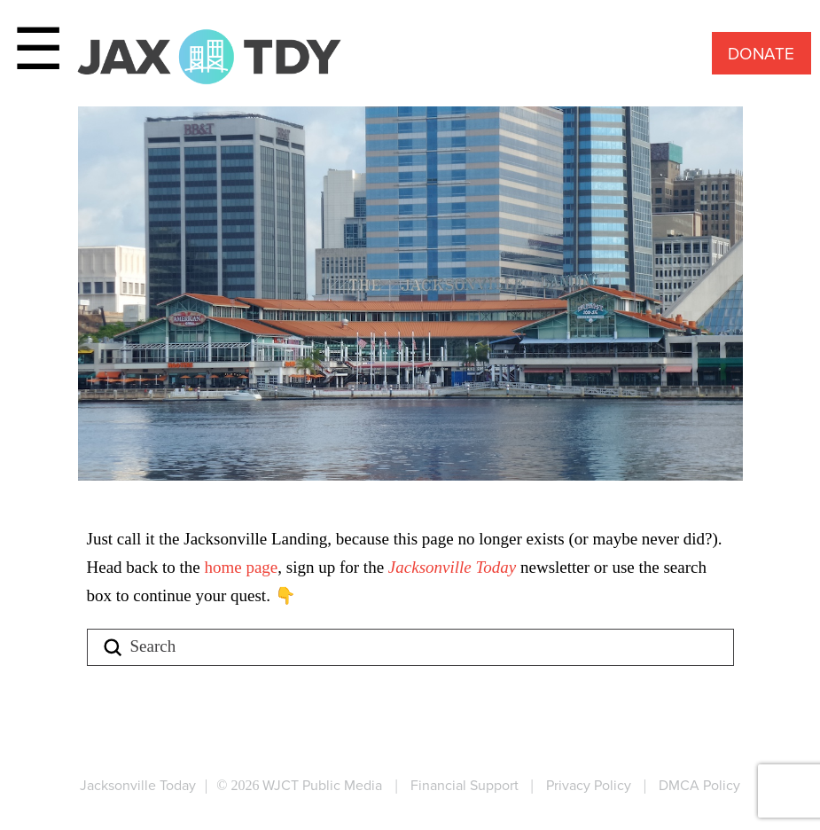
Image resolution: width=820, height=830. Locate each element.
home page (240, 567)
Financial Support (464, 785)
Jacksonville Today (454, 567)
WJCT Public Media (322, 785)
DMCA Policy (699, 785)
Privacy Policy (588, 785)
